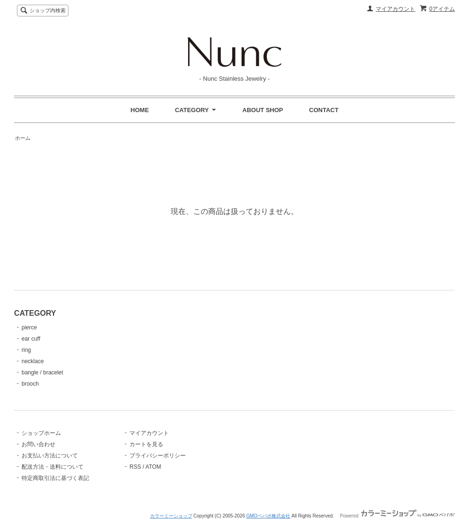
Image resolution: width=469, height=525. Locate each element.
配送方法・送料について (52, 467)
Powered (397, 515)
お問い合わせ (38, 444)
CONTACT (324, 110)
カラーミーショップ (171, 515)
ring (26, 350)
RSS (135, 467)
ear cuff (31, 338)
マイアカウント (395, 9)
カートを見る (146, 444)
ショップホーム (41, 433)
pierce (29, 327)
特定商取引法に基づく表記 (55, 478)
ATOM (153, 467)
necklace (33, 361)
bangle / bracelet (42, 372)
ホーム (22, 138)
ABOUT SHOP (262, 110)
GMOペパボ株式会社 (268, 515)
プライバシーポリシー (157, 455)
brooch (30, 383)
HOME (139, 110)
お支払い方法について (50, 455)
